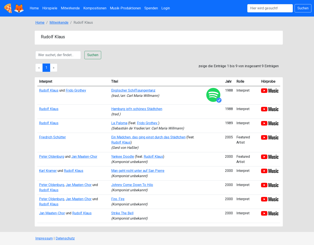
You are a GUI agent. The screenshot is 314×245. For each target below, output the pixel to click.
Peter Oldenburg (51, 156)
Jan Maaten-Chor (84, 156)
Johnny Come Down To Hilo (132, 185)
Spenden (151, 8)
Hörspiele (49, 8)
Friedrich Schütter (52, 137)
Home (34, 8)
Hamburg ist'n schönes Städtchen (136, 109)
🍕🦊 (13, 8)
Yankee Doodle (122, 156)
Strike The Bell (122, 213)
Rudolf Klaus (48, 90)
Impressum (44, 238)
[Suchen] (270, 8)
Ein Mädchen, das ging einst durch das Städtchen (148, 137)
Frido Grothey (76, 90)
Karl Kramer (48, 171)
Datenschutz (65, 238)
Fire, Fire (118, 199)
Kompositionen (94, 8)
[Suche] (58, 55)
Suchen (303, 8)
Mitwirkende (70, 8)
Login (165, 8)
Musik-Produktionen (125, 8)
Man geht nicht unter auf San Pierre (137, 171)
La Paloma (119, 123)
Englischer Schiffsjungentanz (133, 90)
